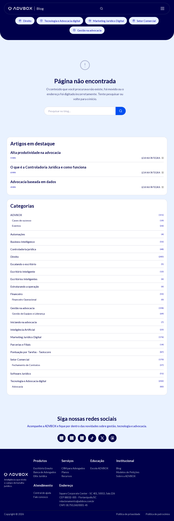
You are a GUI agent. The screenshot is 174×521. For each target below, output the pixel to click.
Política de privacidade (128, 514)
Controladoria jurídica (87, 249)
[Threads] (112, 438)
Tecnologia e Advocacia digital (60, 20)
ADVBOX (87, 214)
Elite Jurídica (40, 476)
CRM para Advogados (73, 468)
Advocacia (88, 386)
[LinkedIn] (82, 438)
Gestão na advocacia (87, 30)
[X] (102, 438)
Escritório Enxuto (43, 468)
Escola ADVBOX (99, 468)
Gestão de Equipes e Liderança (88, 313)
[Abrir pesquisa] (101, 8)
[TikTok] (92, 438)
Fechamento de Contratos (88, 365)
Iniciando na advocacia (87, 322)
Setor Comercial (144, 20)
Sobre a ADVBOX (125, 476)
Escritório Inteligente (87, 271)
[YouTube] (72, 438)
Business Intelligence (87, 241)
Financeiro (87, 294)
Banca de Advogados (44, 472)
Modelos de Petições (127, 472)
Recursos (67, 476)
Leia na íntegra (153, 158)
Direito (24, 20)
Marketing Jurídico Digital (106, 20)
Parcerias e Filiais (87, 344)
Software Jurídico (87, 373)
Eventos (88, 225)
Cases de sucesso (88, 220)
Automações (87, 234)
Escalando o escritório (87, 264)
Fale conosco (40, 497)
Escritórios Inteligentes (87, 279)
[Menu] (162, 8)
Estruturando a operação (87, 286)
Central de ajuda (42, 492)
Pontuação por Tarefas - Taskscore (87, 352)
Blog (118, 468)
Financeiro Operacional (88, 299)
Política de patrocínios (158, 514)
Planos (65, 472)
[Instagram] (61, 438)
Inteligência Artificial (87, 329)
